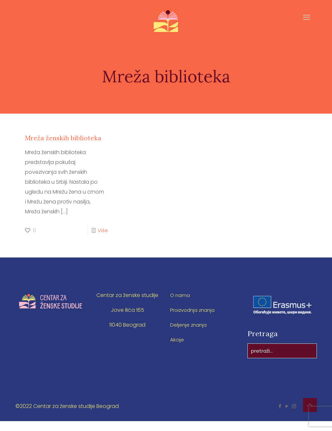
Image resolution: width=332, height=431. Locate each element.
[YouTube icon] (287, 416)
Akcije (177, 349)
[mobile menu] (306, 26)
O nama (180, 305)
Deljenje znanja (189, 334)
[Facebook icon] (280, 416)
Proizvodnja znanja (194, 320)
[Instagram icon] (294, 416)
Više (102, 240)
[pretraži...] (282, 360)
